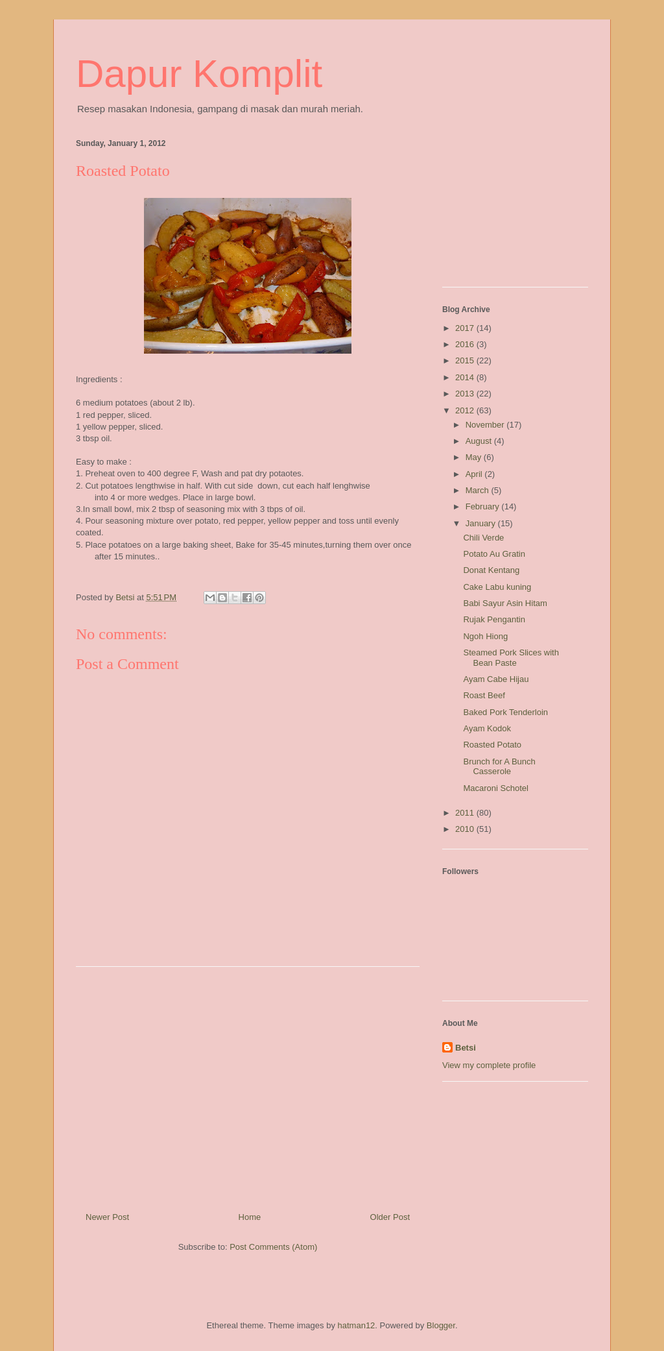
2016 (466, 344)
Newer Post (107, 1217)
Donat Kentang (491, 570)
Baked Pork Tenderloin (505, 712)
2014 (466, 377)
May (475, 457)
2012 (466, 410)
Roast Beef (483, 695)
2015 (466, 360)
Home (250, 1217)
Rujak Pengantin (494, 619)
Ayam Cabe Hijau (495, 679)
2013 (466, 393)
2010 (466, 829)
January (482, 523)
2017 (466, 328)
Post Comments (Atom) (273, 1247)
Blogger (441, 1325)
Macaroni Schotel (495, 788)
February (484, 506)
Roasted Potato (492, 744)
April (475, 474)
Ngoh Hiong (485, 636)
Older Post (390, 1217)
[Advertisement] (247, 1084)
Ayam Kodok (486, 728)
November (486, 425)
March (479, 490)
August (480, 441)
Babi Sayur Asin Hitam (505, 603)
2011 (466, 813)
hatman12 (356, 1325)
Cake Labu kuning (497, 587)
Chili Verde (483, 537)
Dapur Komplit (199, 73)
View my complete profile (489, 1065)
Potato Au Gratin (494, 554)
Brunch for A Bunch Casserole (499, 767)
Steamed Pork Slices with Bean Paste (510, 658)
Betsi (465, 1048)
